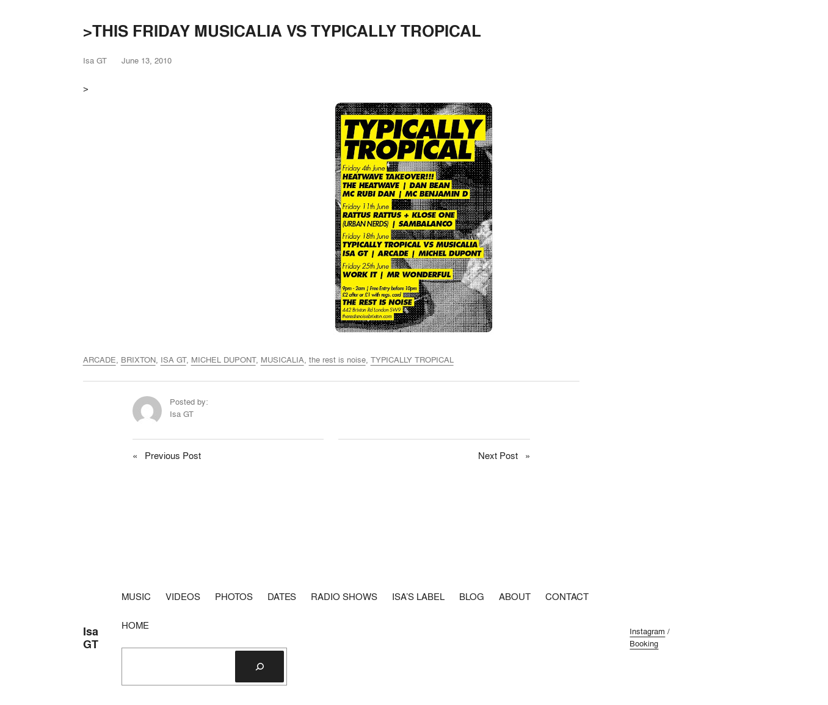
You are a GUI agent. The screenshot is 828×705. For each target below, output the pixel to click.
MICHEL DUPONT (223, 359)
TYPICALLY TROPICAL (412, 359)
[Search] (259, 666)
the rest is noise (337, 359)
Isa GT (90, 637)
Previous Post (173, 455)
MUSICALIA (282, 359)
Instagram (647, 631)
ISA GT (173, 359)
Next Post (498, 455)
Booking (644, 643)
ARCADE (99, 359)
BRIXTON (138, 359)
